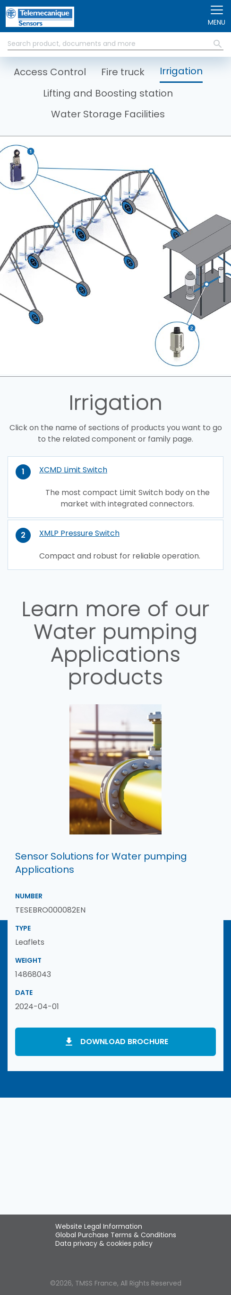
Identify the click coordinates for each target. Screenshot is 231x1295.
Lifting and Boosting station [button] (108, 93)
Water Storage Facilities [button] (108, 114)
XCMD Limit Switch (73, 469)
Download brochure (124, 1041)
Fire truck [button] (123, 72)
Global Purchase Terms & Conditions (115, 1235)
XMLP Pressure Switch (79, 533)
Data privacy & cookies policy (104, 1243)
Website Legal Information (98, 1226)
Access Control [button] (50, 72)
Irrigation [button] (181, 71)
